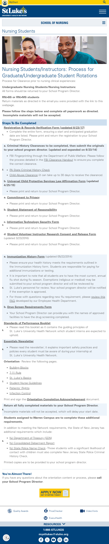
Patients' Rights (19, 388)
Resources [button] (54, 524)
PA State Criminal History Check (30, 170)
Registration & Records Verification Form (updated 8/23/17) (44, 127)
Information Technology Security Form (33, 222)
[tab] (54, 523)
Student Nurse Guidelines (26, 383)
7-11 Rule (15, 372)
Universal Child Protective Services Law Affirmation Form (46, 181)
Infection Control (20, 393)
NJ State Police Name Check (28, 448)
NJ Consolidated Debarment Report (32, 443)
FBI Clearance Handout (58, 159)
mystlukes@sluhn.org (53, 534)
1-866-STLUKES (53, 529)
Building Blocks (19, 367)
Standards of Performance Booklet (27, 323)
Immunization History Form (26, 256)
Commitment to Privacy (23, 197)
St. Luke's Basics (20, 378)
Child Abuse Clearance (24, 175)
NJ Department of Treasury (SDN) (31, 438)
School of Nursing (54, 23)
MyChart (13, 2)
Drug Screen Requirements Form (29, 307)
